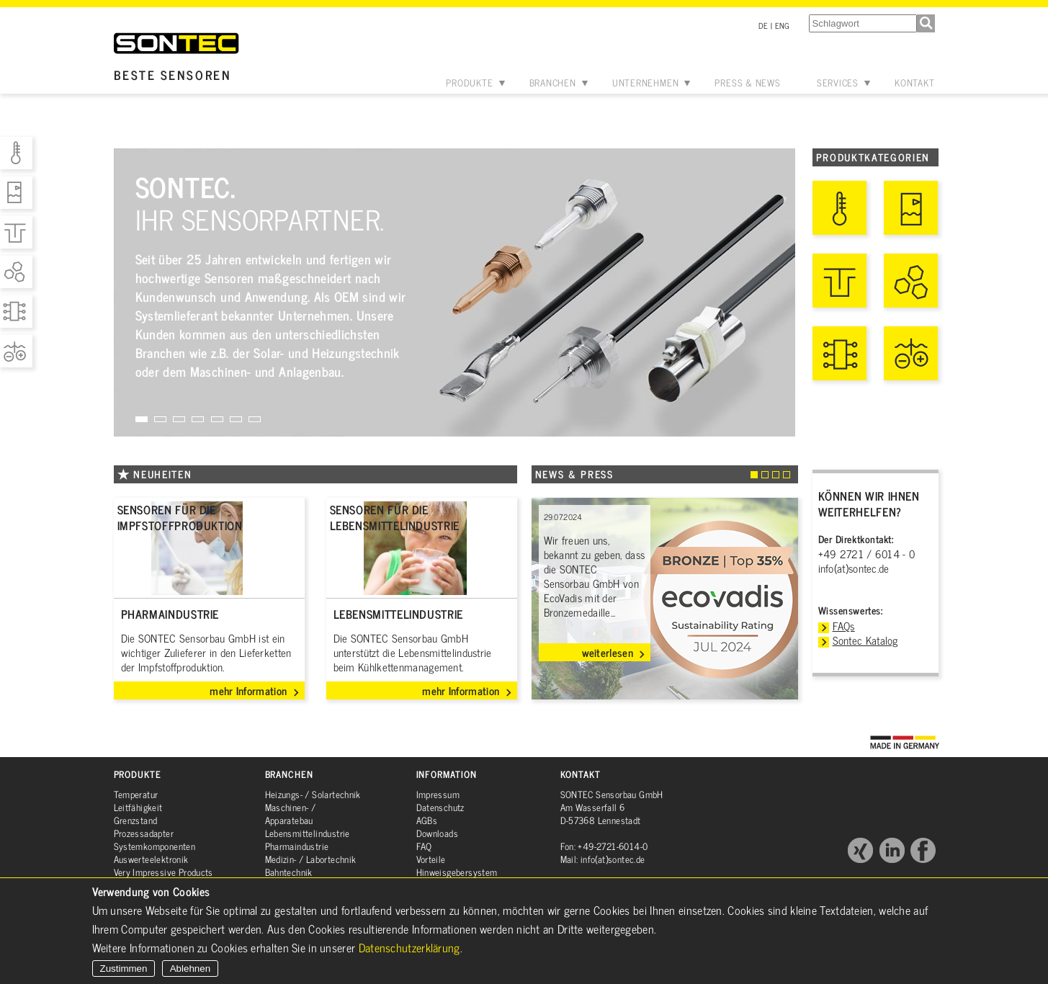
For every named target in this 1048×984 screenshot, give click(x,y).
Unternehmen (645, 82)
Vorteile (431, 859)
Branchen (552, 82)
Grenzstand (136, 820)
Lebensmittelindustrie (307, 833)
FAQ (424, 846)
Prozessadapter (144, 833)
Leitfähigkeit (138, 807)
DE (763, 25)
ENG (782, 25)
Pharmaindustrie (297, 846)
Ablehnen (190, 968)
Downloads (437, 833)
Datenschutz (440, 807)
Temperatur (136, 794)
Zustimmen (124, 968)
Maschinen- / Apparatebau (290, 814)
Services (838, 82)
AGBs (427, 820)
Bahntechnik (289, 872)
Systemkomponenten (155, 846)
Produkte (469, 82)
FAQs (844, 626)
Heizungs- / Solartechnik (313, 794)
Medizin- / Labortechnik (311, 859)
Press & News (747, 82)
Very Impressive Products (163, 872)
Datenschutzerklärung (409, 947)
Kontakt (914, 82)
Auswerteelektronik (151, 859)
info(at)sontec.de (854, 568)
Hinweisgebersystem (457, 872)
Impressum (438, 794)
